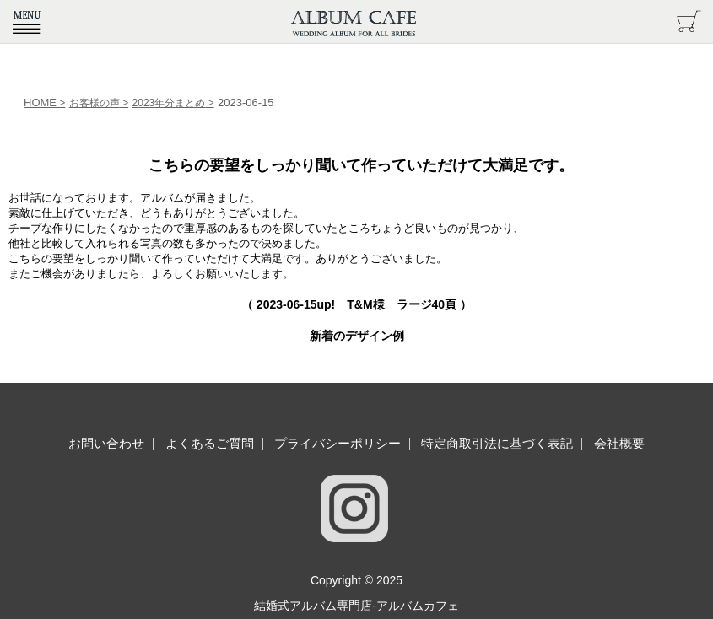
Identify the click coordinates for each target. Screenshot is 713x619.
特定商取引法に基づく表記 (497, 443)
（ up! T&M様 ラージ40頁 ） (356, 304)
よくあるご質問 (209, 443)
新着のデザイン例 (357, 335)
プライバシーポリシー (337, 443)
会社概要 (619, 443)
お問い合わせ (106, 443)
